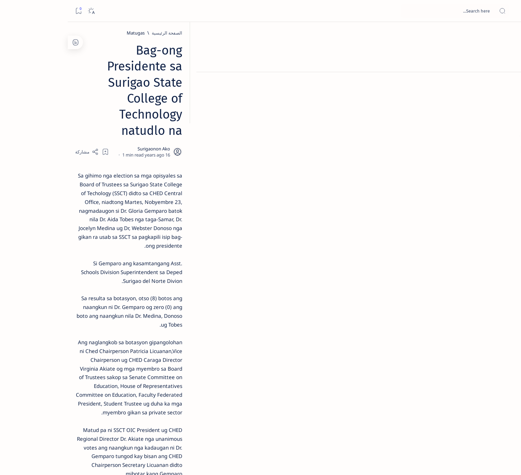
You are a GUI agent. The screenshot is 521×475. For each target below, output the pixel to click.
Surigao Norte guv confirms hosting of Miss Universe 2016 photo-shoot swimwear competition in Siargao (108, 241)
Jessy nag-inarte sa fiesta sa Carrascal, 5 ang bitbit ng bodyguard (110, 163)
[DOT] (112, 221)
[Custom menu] (508, 118)
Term (151, 410)
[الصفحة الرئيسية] (508, 34)
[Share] (181, 86)
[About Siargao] (84, 337)
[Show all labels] (140, 387)
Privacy (105, 410)
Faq (88, 410)
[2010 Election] (84, 320)
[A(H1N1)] (134, 337)
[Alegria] (112, 184)
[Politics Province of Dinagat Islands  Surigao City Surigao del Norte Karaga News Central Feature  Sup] (134, 320)
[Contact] (508, 96)
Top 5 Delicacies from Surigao (108, 115)
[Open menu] (508, 11)
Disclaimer (129, 410)
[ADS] (134, 371)
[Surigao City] (389, 381)
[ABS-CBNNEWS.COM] (134, 354)
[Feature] (115, 106)
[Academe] (84, 354)
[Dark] (23, 11)
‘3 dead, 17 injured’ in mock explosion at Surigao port (112, 278)
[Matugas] (388, 33)
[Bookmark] (11, 11)
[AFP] (84, 371)
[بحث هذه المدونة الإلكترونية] (387, 11)
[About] (508, 83)
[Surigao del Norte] (348, 381)
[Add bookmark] (200, 86)
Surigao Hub (430, 462)
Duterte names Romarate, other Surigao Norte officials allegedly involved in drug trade (105, 200)
